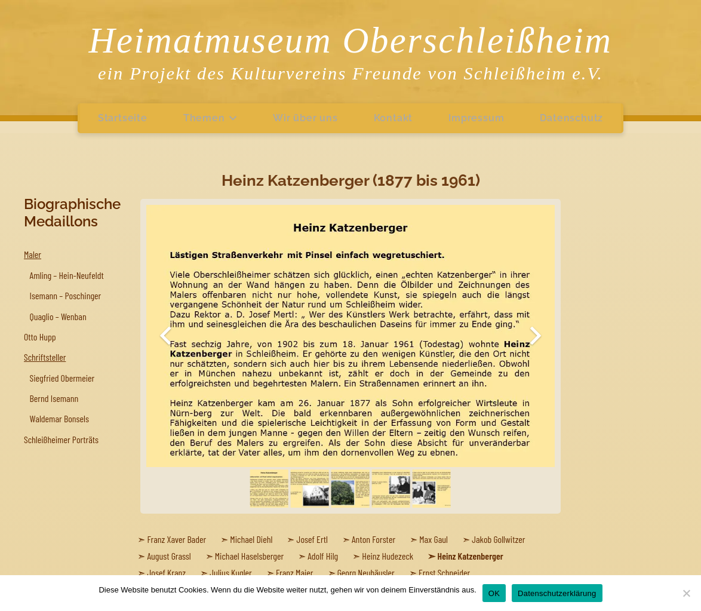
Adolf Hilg (323, 555)
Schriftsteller (45, 357)
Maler (32, 254)
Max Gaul (433, 539)
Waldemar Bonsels (59, 418)
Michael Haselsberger (249, 555)
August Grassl (169, 555)
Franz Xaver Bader (177, 539)
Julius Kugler (231, 572)
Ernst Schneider (444, 572)
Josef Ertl (312, 539)
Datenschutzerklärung (557, 593)
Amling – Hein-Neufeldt (67, 275)
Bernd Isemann (54, 398)
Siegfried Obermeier (62, 377)
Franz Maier (294, 572)
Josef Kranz (166, 572)
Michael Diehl (251, 539)
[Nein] (686, 593)
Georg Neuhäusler (366, 572)
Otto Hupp (40, 336)
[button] (231, 118)
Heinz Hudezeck (387, 555)
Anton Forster (373, 539)
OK (494, 593)
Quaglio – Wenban (58, 316)
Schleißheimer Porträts (61, 439)
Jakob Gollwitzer (498, 539)
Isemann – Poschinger (66, 295)
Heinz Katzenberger (470, 555)
